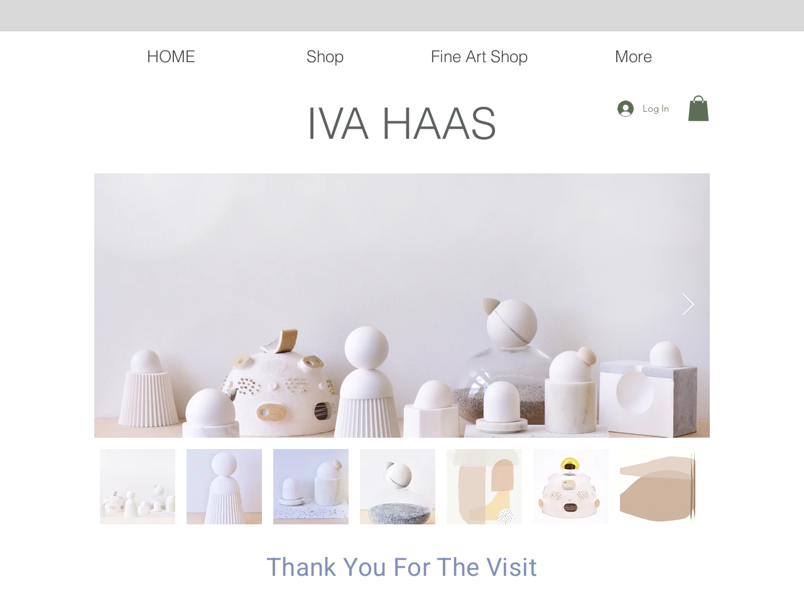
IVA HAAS (401, 122)
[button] (698, 108)
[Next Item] (688, 305)
